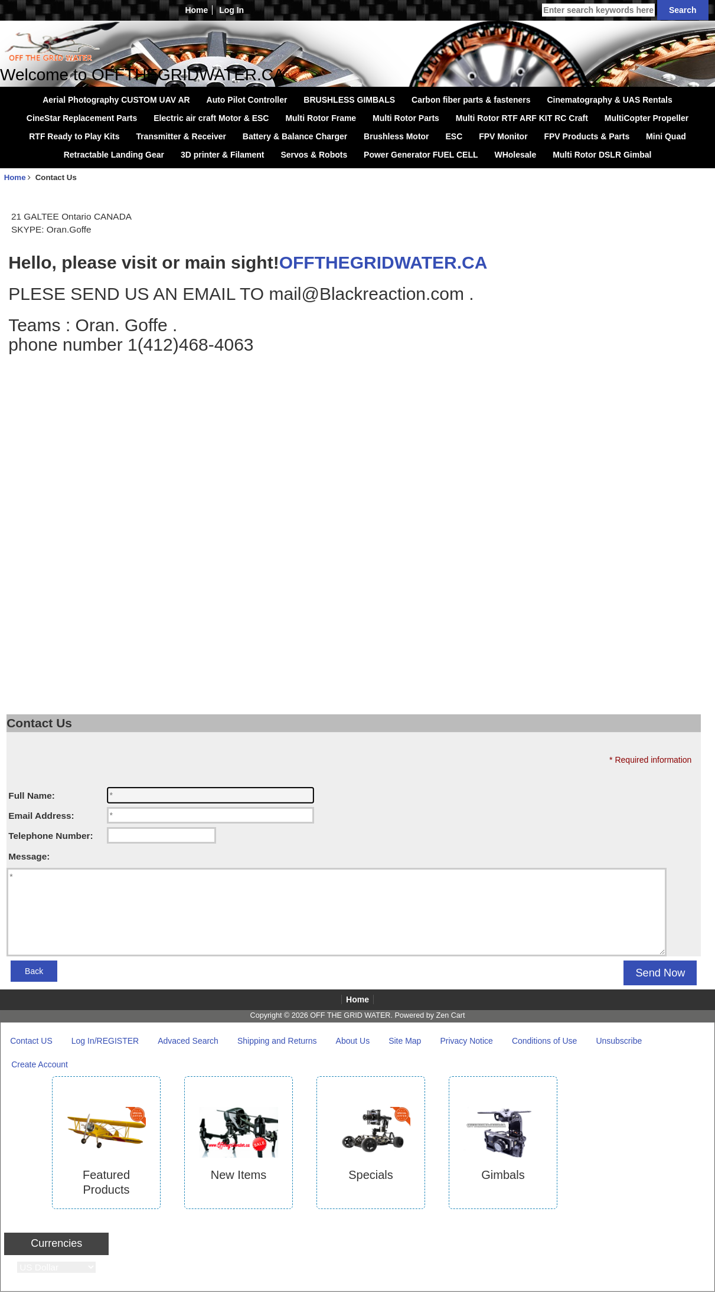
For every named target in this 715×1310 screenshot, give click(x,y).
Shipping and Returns (277, 1041)
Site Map (404, 1041)
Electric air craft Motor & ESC (211, 118)
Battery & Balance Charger (295, 136)
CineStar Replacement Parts (82, 118)
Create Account (39, 1064)
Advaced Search (188, 1041)
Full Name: (31, 795)
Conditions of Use (544, 1041)
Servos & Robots (313, 154)
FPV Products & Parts (586, 136)
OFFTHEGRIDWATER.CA (383, 262)
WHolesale (515, 154)
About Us (353, 1041)
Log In (231, 10)
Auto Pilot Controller (247, 99)
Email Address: (41, 816)
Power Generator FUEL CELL (421, 154)
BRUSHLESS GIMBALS (349, 99)
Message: (29, 856)
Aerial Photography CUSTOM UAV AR (116, 99)
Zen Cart (450, 1015)
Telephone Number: (50, 836)
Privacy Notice (466, 1041)
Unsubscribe (619, 1041)
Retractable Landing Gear (114, 154)
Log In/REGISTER (105, 1041)
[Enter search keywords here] (598, 10)
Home (196, 10)
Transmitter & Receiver (181, 136)
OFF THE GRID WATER (350, 1015)
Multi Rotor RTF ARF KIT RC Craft (522, 118)
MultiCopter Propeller (646, 118)
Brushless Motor (396, 136)
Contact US (31, 1041)
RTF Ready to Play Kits (74, 136)
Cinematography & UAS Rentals (609, 99)
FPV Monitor (503, 136)
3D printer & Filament (223, 154)
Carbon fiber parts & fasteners (471, 99)
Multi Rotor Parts (406, 118)
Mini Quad (666, 136)
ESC (453, 136)
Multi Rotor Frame (320, 118)
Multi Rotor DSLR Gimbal (602, 154)
